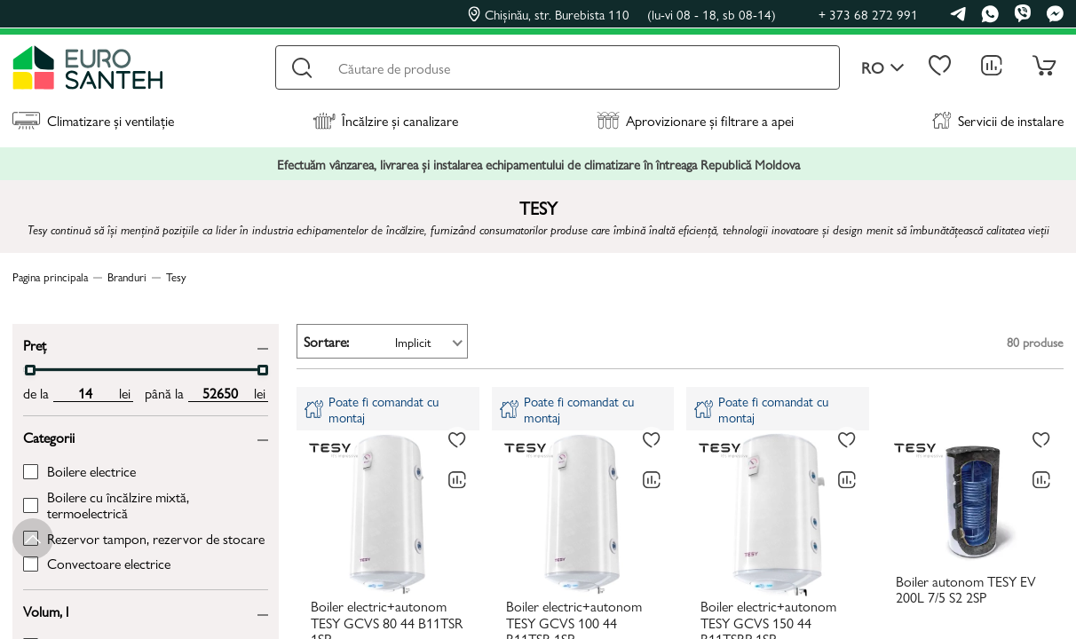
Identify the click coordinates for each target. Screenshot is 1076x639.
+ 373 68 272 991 (868, 13)
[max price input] (220, 393)
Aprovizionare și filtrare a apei (695, 120)
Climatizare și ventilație (93, 120)
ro (883, 68)
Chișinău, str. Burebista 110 (622, 14)
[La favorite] (457, 440)
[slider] (30, 370)
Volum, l (45, 610)
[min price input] (85, 393)
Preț (34, 344)
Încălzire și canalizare (385, 120)
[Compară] (457, 480)
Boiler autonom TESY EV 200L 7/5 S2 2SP (966, 590)
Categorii (49, 436)
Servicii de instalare (998, 120)
